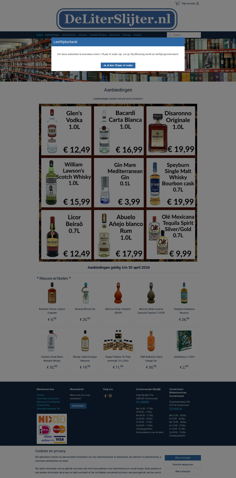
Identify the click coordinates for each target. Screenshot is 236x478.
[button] (118, 65)
